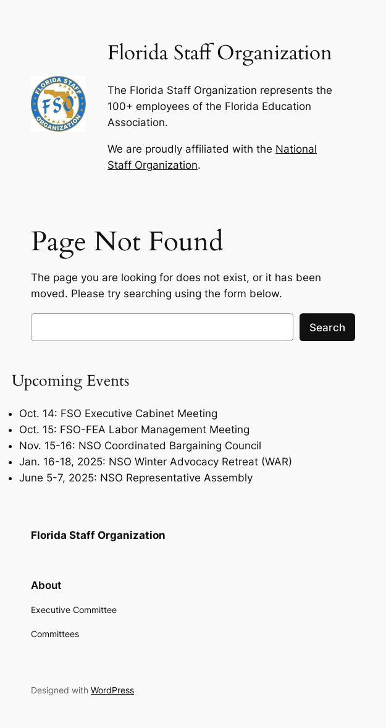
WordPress (112, 690)
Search (327, 327)
